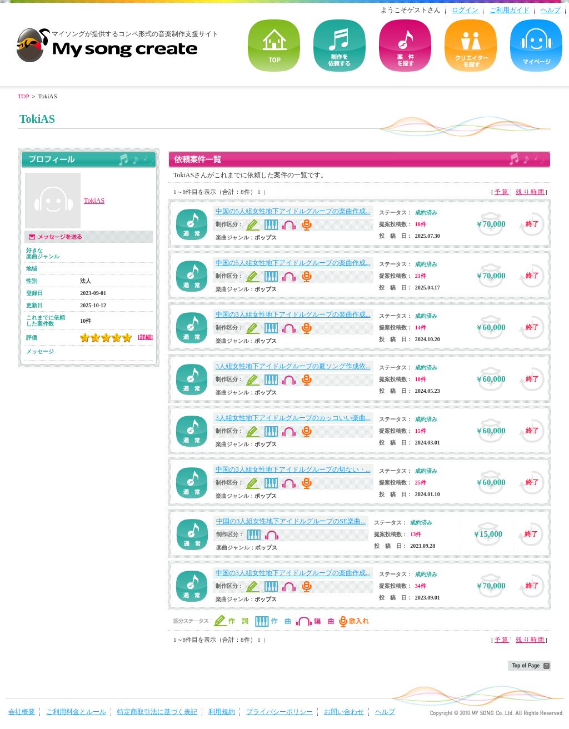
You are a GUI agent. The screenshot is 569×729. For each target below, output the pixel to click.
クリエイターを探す (471, 45)
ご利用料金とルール (76, 712)
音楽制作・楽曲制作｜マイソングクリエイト (107, 41)
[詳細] (145, 337)
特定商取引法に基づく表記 (157, 712)
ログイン (465, 10)
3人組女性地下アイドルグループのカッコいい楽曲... (293, 418)
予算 (502, 191)
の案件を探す (405, 45)
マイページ (536, 45)
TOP (274, 45)
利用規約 (221, 712)
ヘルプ (551, 10)
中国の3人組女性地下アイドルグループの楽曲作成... (293, 314)
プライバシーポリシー (279, 712)
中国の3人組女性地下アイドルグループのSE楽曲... (291, 521)
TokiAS (94, 200)
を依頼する (339, 45)
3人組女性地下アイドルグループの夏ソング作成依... (293, 366)
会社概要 (21, 712)
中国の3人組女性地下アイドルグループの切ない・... (293, 469)
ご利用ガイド (510, 10)
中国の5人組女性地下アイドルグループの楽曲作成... (293, 211)
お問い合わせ (344, 712)
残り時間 (530, 191)
